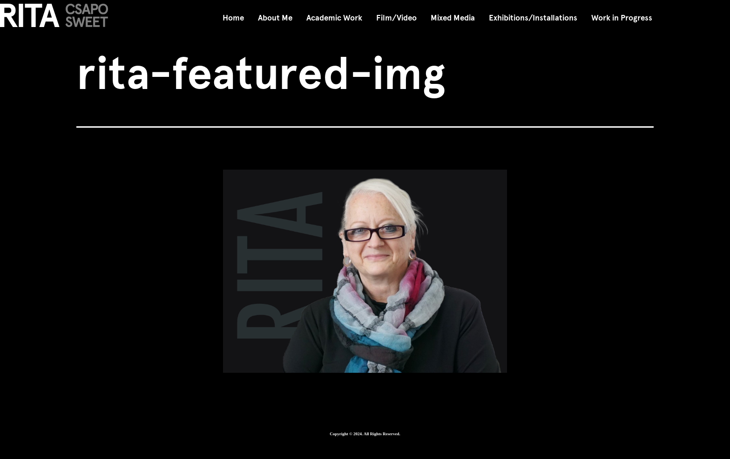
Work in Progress (621, 18)
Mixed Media (453, 18)
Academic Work (334, 18)
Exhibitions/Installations (533, 18)
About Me (275, 18)
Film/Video (396, 18)
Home (233, 18)
